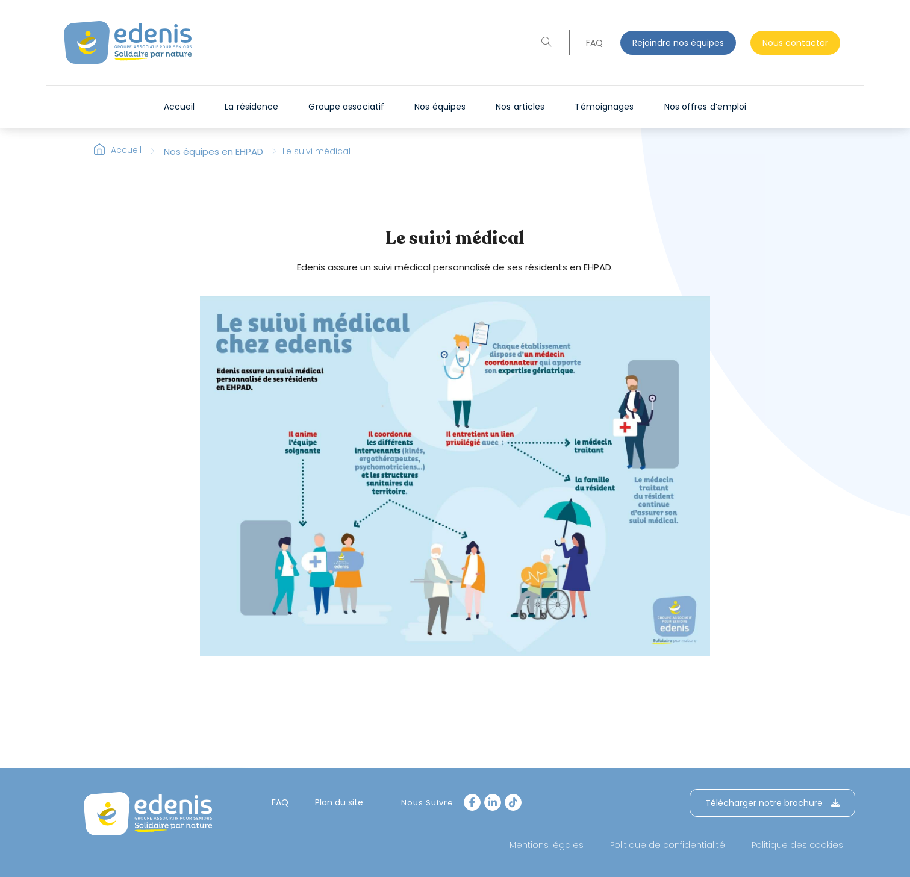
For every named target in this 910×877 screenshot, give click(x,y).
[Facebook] (472, 802)
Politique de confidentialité (667, 845)
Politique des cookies (797, 845)
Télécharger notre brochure (772, 803)
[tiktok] (513, 802)
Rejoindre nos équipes (678, 43)
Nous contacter (795, 43)
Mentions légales (547, 845)
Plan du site (339, 802)
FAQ (594, 43)
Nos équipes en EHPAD (213, 157)
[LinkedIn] (492, 802)
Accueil (126, 157)
